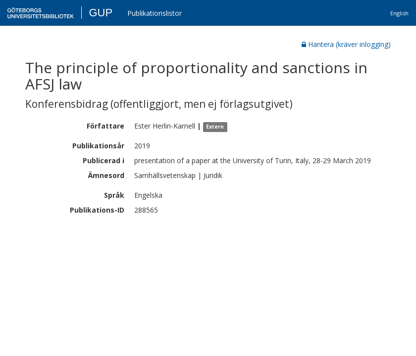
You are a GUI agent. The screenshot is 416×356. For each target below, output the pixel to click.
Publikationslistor (154, 13)
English (399, 13)
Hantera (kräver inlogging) (346, 44)
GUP (100, 12)
